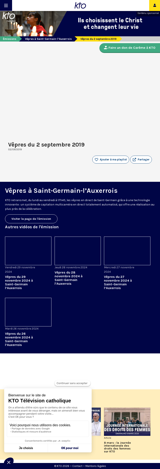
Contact (77, 466)
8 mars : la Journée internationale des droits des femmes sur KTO (117, 447)
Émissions (9, 38)
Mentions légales (95, 466)
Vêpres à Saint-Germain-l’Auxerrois (48, 38)
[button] (141, 160)
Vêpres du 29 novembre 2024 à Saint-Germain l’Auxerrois (19, 282)
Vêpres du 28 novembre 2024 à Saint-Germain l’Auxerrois (68, 278)
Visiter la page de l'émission (31, 219)
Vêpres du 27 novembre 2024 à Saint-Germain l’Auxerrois (118, 282)
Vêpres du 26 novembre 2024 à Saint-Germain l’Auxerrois (19, 339)
